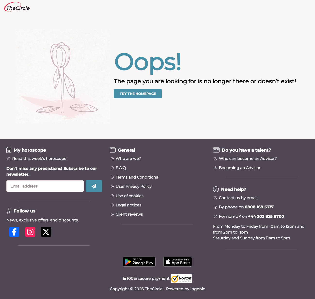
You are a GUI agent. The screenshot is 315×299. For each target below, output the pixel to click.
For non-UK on (251, 216)
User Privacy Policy (134, 186)
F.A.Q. (121, 168)
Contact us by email (238, 198)
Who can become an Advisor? (248, 159)
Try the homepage (138, 94)
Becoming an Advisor (239, 168)
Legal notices (128, 205)
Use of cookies (129, 196)
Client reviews (129, 214)
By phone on (246, 207)
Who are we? (128, 159)
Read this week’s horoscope (39, 159)
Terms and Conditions (137, 177)
